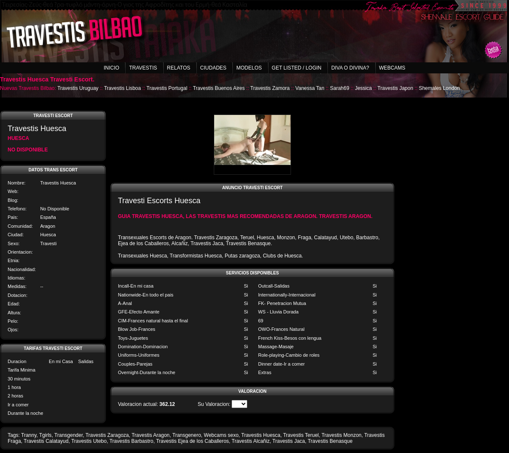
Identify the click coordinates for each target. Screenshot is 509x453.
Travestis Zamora (270, 88)
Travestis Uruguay (77, 88)
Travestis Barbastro (131, 441)
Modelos (249, 68)
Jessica (363, 88)
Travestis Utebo (89, 441)
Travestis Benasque (330, 441)
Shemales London (439, 88)
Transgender (68, 435)
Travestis (143, 68)
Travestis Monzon (341, 435)
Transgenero (186, 435)
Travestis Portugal (166, 88)
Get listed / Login (297, 68)
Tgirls (45, 435)
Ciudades (213, 68)
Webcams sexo (221, 435)
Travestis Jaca (288, 441)
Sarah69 (339, 88)
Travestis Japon (395, 88)
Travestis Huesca (260, 435)
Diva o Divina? (350, 68)
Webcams (392, 68)
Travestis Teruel (301, 435)
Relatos (178, 68)
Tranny (28, 435)
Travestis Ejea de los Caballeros (192, 441)
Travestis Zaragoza (107, 435)
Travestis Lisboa (122, 88)
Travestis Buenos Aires (219, 88)
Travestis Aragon (150, 435)
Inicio (111, 68)
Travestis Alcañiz (251, 441)
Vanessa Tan (309, 88)
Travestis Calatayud (46, 441)
